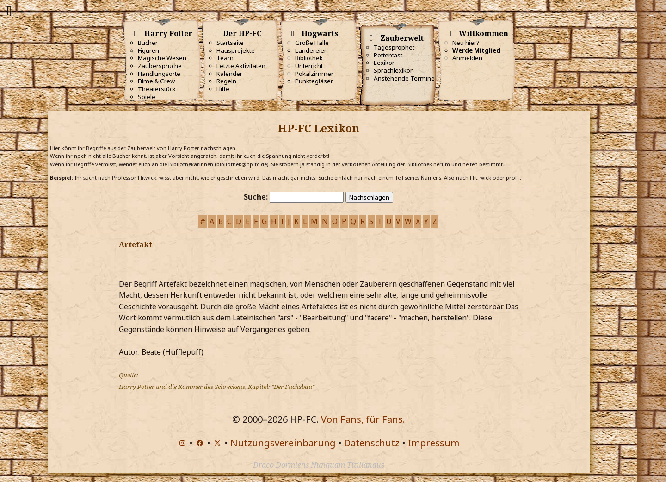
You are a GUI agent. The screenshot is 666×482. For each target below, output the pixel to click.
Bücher (148, 42)
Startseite (230, 42)
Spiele (146, 97)
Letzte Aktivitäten (240, 66)
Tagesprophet (394, 47)
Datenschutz (372, 443)
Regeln (226, 81)
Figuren (148, 50)
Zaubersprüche (160, 66)
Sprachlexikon (394, 70)
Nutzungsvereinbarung (283, 443)
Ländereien (311, 50)
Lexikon (385, 62)
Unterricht (309, 66)
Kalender (229, 73)
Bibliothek (309, 58)
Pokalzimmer (314, 73)
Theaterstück (157, 89)
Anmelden (467, 58)
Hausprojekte (235, 50)
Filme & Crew (156, 81)
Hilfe (222, 89)
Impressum (433, 443)
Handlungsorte (159, 73)
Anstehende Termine (404, 78)
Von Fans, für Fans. (363, 419)
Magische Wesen (162, 58)
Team (225, 58)
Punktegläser (314, 81)
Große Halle (312, 42)
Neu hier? (466, 42)
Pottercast (388, 55)
